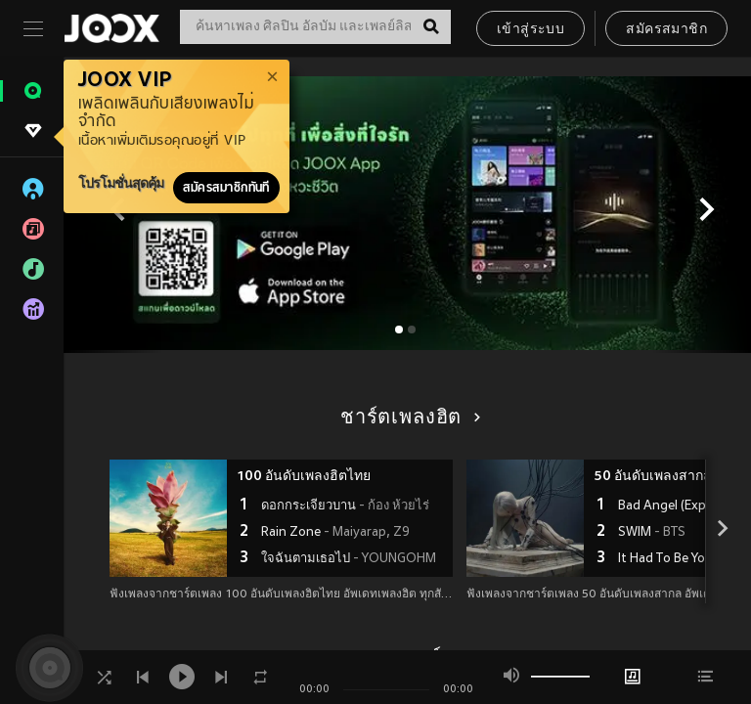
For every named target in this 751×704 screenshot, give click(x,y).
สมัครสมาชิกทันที (226, 188)
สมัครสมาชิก (666, 29)
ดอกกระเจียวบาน (345, 506)
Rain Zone (335, 533)
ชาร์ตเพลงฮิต (407, 418)
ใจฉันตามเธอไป (348, 559)
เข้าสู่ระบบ (530, 29)
